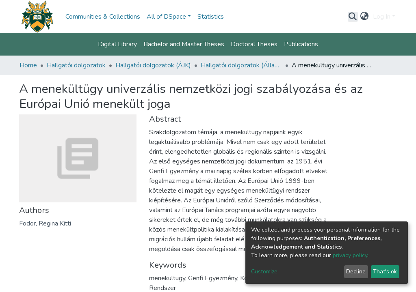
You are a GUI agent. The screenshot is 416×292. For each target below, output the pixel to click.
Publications (301, 44)
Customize (264, 271)
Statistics (210, 16)
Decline (356, 271)
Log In (381, 16)
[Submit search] (353, 16)
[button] (364, 16)
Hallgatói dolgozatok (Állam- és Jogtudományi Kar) (241, 65)
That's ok (385, 271)
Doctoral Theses (254, 44)
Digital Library (117, 44)
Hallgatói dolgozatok (76, 65)
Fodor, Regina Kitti (45, 223)
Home (28, 65)
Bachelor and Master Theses (183, 44)
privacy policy (350, 255)
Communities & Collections (102, 16)
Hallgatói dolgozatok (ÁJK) (153, 65)
